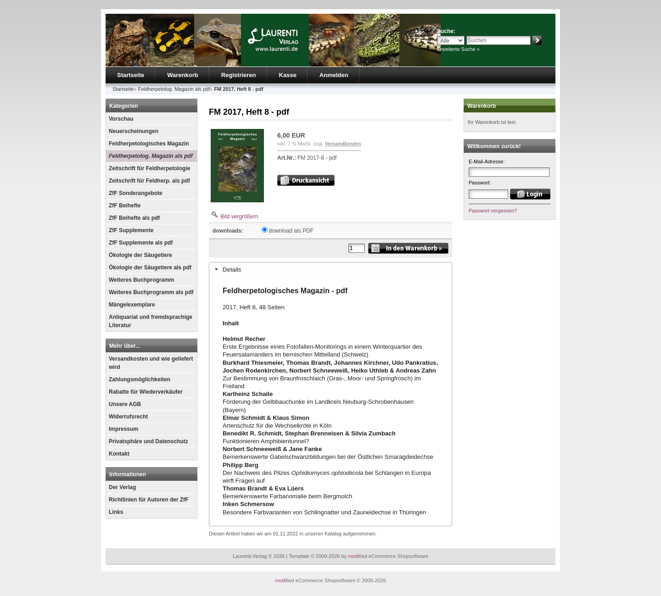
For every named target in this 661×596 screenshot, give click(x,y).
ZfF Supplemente (131, 230)
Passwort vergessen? (493, 210)
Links (116, 512)
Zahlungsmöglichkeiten (139, 379)
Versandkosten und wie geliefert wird (151, 363)
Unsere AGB (125, 404)
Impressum (123, 429)
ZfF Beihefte (124, 205)
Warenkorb (182, 75)
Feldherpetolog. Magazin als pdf (151, 156)
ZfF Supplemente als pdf (141, 243)
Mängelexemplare (132, 304)
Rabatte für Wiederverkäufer (146, 392)
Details (232, 269)
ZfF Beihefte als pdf (134, 218)
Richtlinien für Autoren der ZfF (149, 499)
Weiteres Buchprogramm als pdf (151, 292)
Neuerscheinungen (133, 131)
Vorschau (121, 119)
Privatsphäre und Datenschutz (148, 441)
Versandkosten (343, 143)
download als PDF (291, 231)
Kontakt (119, 454)
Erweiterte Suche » (458, 49)
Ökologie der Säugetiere (140, 255)
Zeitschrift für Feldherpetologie (149, 168)
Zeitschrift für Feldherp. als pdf (149, 181)
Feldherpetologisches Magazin (149, 143)
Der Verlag (122, 487)
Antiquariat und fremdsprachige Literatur (150, 321)
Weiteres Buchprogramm (141, 280)
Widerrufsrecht (128, 416)
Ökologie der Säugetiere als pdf (150, 267)
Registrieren (238, 75)
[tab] (330, 269)
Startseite (130, 75)
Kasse (288, 75)
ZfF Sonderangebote (135, 193)
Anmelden (333, 75)
